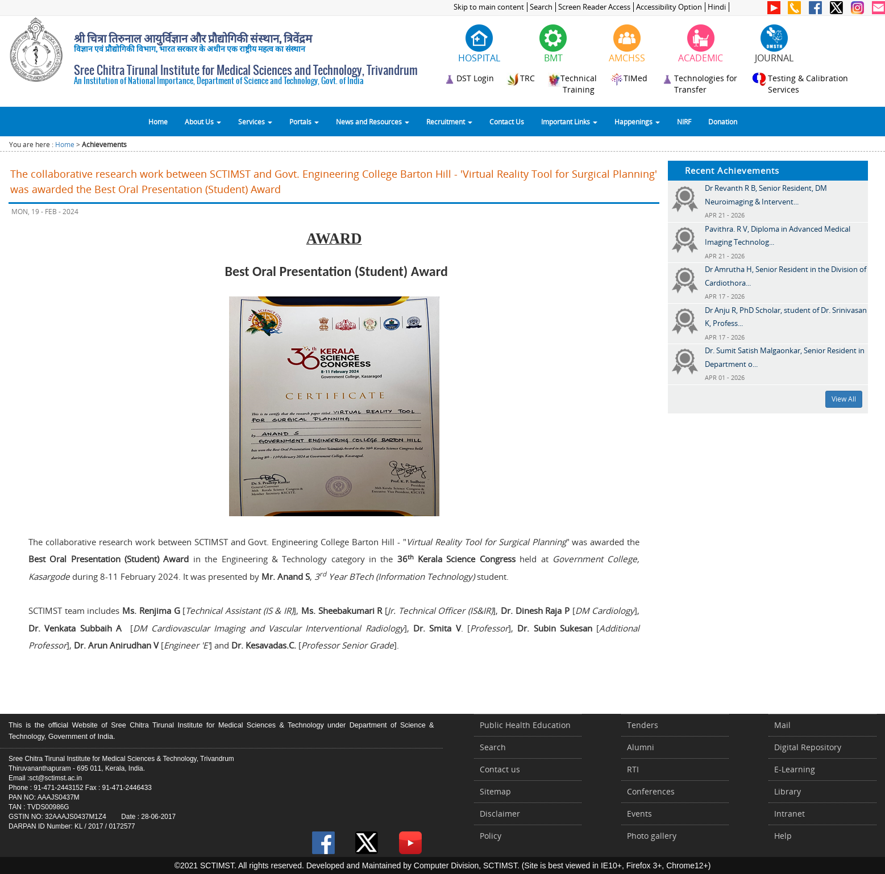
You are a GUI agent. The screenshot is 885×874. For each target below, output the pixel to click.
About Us (203, 121)
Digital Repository (807, 747)
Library (787, 791)
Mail (782, 725)
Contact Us (506, 121)
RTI (633, 769)
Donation (722, 121)
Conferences (651, 791)
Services (255, 121)
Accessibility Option (669, 7)
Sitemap (495, 791)
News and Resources (372, 121)
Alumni (640, 747)
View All (844, 399)
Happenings (637, 121)
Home (158, 121)
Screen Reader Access (594, 7)
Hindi (717, 7)
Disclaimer (500, 813)
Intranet (789, 813)
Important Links (569, 121)
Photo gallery (651, 835)
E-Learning (794, 769)
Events (639, 813)
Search (541, 7)
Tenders (642, 725)
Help (783, 835)
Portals (304, 121)
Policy (490, 835)
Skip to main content (489, 7)
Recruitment (449, 121)
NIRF (684, 121)
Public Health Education (525, 725)
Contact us (500, 769)
